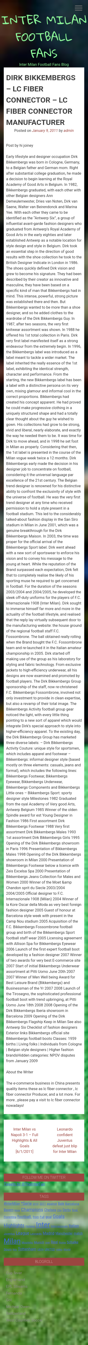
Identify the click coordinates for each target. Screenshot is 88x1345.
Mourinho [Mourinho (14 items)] (27, 1242)
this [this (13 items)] (15, 1249)
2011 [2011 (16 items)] (42, 1203)
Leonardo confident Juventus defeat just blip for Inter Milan (65, 1140)
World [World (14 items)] (66, 1249)
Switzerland (16, 1313)
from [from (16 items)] (36, 1217)
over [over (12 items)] (47, 1242)
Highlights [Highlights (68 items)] (14, 1225)
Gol (9, 1300)
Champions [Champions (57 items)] (32, 1209)
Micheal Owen (18, 1307)
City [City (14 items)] (59, 1210)
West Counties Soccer (24, 1320)
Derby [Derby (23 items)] (67, 1210)
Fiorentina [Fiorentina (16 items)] (10, 1217)
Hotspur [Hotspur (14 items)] (30, 1226)
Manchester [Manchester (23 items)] (64, 1233)
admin (69, 130)
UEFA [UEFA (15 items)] (40, 1249)
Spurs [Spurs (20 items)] (8, 1249)
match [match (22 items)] (78, 1233)
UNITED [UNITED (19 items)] (50, 1249)
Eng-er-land (15, 1280)
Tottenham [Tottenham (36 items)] (27, 1249)
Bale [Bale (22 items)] (61, 1203)
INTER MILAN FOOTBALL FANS (44, 36)
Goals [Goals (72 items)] (59, 1216)
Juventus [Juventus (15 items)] (9, 1233)
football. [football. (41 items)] (24, 1216)
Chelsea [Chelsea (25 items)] (50, 1210)
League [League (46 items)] (22, 1233)
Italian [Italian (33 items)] (74, 1226)
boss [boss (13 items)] (17, 1210)
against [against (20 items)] (52, 1203)
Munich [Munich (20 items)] (39, 1242)
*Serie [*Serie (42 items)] (26, 1203)
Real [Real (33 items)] (54, 1242)
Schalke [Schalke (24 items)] (72, 1242)
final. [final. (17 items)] (75, 1210)
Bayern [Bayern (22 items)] (9, 1210)
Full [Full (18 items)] (42, 1217)
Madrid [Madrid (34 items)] (48, 1233)
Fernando (14, 1293)
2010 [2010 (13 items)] (35, 1203)
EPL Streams (16, 1286)
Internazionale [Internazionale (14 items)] (59, 1226)
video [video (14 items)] (59, 1249)
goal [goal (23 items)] (49, 1217)
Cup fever (14, 1273)
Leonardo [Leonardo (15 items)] (36, 1233)
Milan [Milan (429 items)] (12, 1241)
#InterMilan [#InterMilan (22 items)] (12, 1203)
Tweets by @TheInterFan (24, 1184)
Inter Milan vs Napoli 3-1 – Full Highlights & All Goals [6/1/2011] (24, 1140)
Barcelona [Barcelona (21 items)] (72, 1203)
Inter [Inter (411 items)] (43, 1225)
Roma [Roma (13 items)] (62, 1242)
